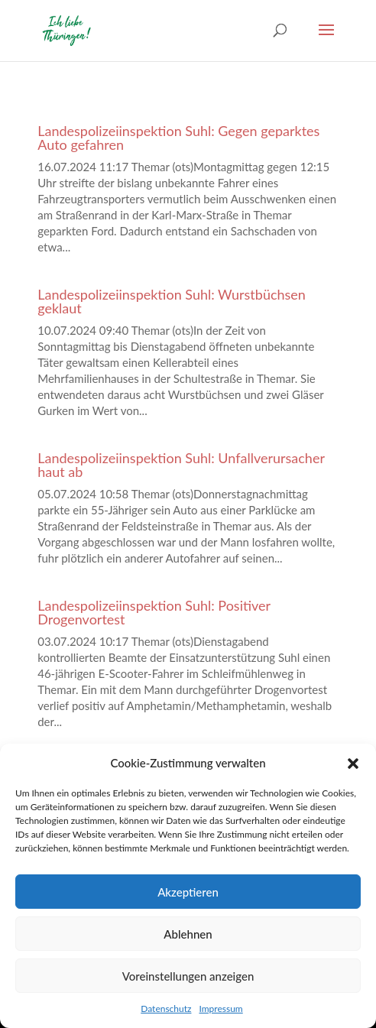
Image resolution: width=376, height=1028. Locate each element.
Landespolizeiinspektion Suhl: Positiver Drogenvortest (154, 612)
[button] (353, 763)
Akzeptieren (188, 892)
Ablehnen (188, 934)
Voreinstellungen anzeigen (188, 976)
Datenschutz (166, 1008)
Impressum (220, 1008)
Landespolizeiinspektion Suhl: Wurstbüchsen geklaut (171, 301)
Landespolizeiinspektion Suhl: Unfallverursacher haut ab (180, 464)
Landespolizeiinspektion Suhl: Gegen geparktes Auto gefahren (178, 137)
